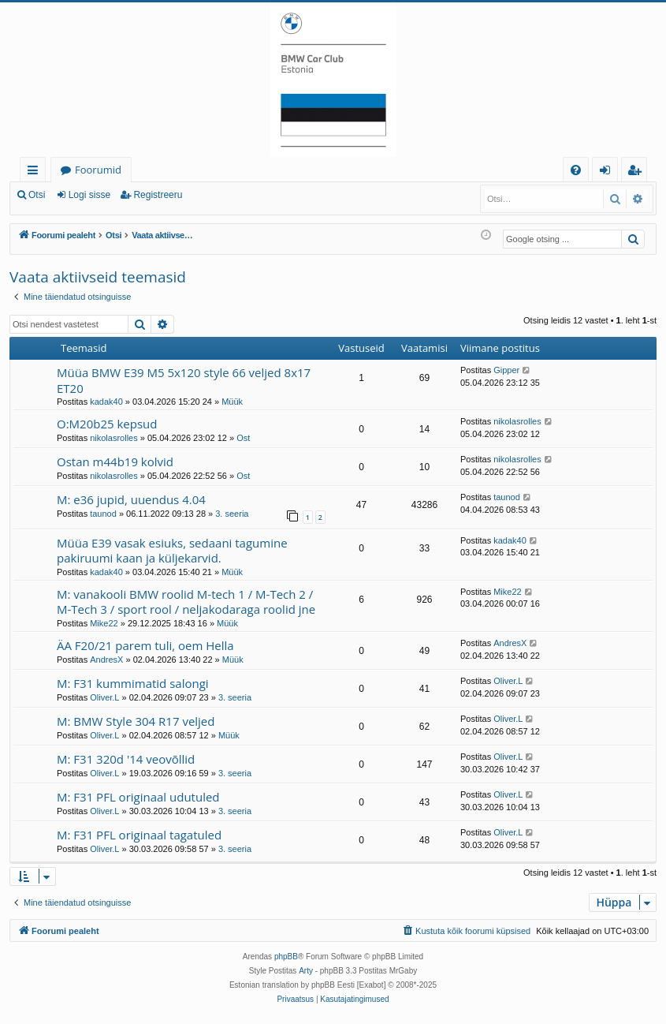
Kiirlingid (36, 172)
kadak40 (106, 401)
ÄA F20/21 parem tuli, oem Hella (145, 645)
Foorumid (98, 170)
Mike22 (103, 623)
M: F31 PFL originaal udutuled (138, 797)
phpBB (286, 956)
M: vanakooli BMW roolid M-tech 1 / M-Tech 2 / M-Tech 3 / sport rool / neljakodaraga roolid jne (186, 601)
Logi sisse (89, 194)
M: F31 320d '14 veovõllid (126, 759)
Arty (306, 970)
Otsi (36, 194)
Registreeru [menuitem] (637, 172)
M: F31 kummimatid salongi (133, 683)
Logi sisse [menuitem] (608, 172)
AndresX (106, 659)
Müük (232, 401)
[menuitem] (576, 170)
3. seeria (231, 513)
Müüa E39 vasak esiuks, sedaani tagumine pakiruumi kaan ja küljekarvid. (172, 550)
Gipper (506, 370)
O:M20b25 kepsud (107, 424)
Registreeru (157, 194)
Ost (243, 438)
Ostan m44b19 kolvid (115, 461)
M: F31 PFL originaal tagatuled (139, 835)
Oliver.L (104, 697)
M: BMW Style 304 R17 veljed (135, 721)
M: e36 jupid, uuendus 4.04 (131, 499)
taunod (103, 513)
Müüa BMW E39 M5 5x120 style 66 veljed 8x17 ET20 (184, 379)
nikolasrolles (114, 438)
